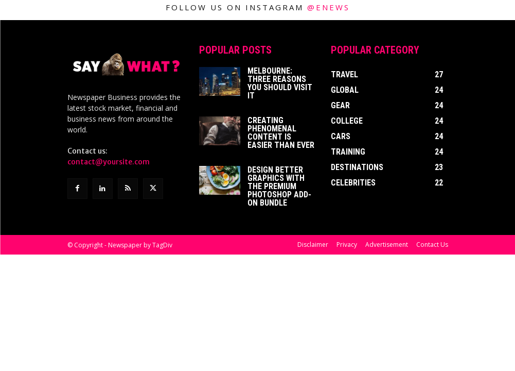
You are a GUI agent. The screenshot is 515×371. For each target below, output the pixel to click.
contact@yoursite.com (108, 161)
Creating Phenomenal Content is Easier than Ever (280, 132)
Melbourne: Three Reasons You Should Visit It (279, 83)
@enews (328, 7)
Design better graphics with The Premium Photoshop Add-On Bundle (279, 186)
